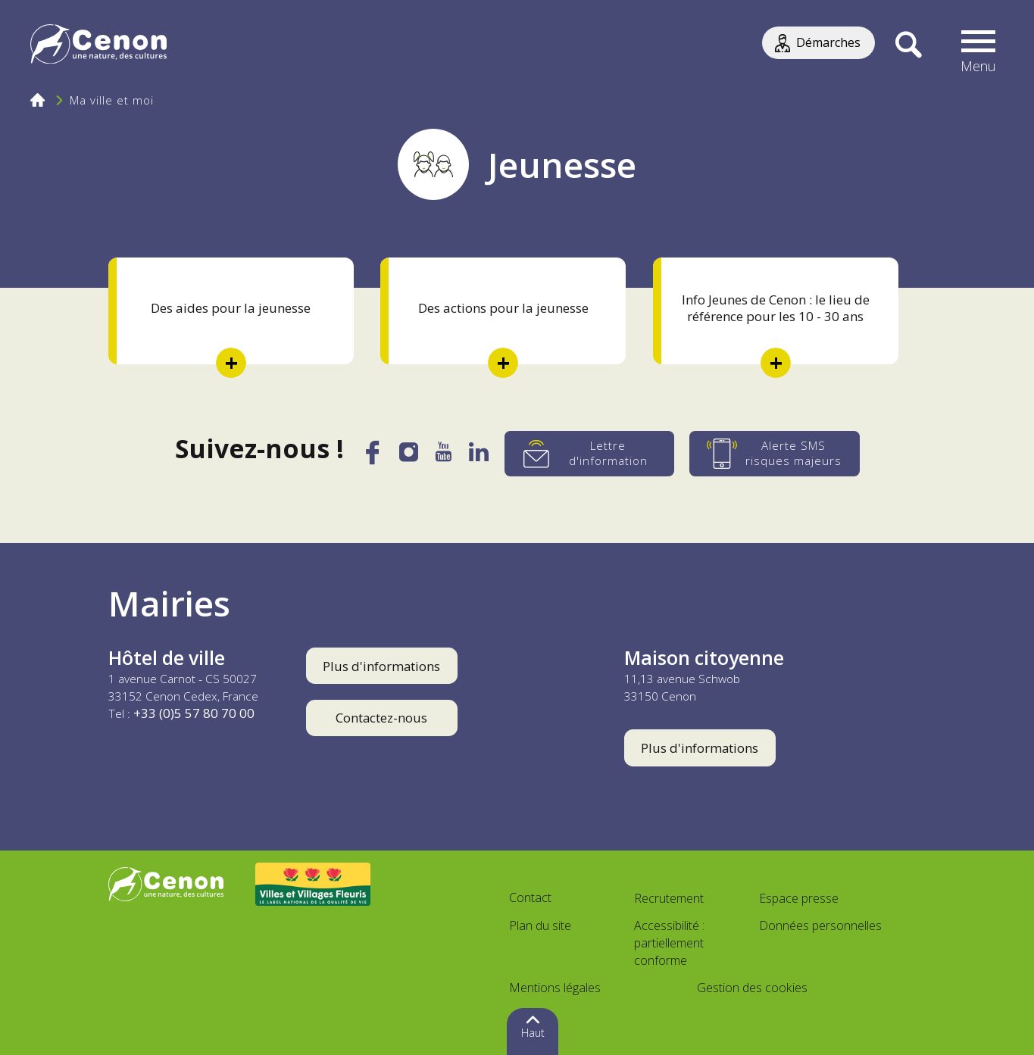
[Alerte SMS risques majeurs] (775, 453)
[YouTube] (444, 456)
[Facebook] (372, 458)
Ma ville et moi (112, 100)
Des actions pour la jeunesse (503, 308)
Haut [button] (533, 1032)
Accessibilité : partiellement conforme (669, 943)
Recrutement (669, 898)
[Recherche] (908, 45)
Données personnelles (820, 925)
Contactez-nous (381, 717)
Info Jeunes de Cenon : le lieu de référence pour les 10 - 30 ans (776, 308)
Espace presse (799, 898)
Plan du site (540, 925)
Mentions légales (555, 987)
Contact (530, 897)
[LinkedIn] (480, 456)
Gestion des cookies (752, 987)
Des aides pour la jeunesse (231, 308)
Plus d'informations (381, 666)
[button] (979, 45)
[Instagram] (409, 456)
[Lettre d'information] (590, 453)
